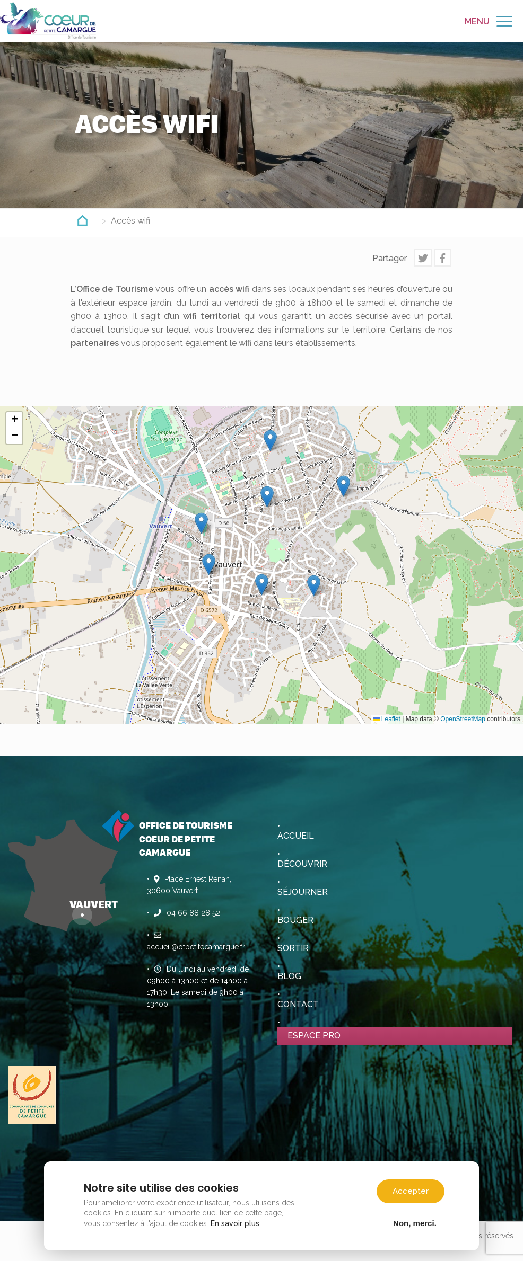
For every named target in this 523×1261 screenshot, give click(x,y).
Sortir (293, 948)
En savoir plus (236, 1220)
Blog (289, 976)
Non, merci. (413, 1220)
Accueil (295, 836)
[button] (270, 440)
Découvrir (302, 864)
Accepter (409, 1188)
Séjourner (302, 892)
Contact (298, 1004)
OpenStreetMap (462, 719)
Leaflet (386, 719)
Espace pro (314, 1036)
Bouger (295, 920)
